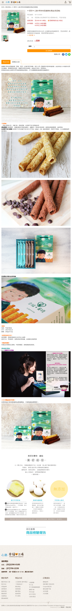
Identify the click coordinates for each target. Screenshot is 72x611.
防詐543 (3, 584)
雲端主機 (68, 607)
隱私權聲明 (4, 598)
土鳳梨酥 (31, 582)
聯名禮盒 (8, 7)
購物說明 (45, 582)
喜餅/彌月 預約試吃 (48, 584)
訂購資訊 (46, 578)
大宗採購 (45, 593)
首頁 (2, 7)
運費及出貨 (16, 62)
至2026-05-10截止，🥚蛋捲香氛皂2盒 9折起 (49, 20)
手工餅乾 (18, 596)
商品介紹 (6, 62)
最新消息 (4, 591)
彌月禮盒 (18, 591)
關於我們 (4, 578)
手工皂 (31, 585)
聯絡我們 (4, 593)
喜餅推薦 (18, 589)
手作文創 (31, 592)
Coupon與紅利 (47, 586)
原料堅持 (4, 589)
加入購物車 (49, 50)
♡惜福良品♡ (19, 584)
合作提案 (45, 591)
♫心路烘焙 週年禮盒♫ (21, 582)
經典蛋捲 (18, 593)
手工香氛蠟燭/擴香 (34, 587)
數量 (30, 46)
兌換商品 (4, 596)
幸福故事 (4, 586)
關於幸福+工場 (5, 582)
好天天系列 (32, 594)
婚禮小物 (31, 589)
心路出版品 (32, 596)
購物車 (62, 607)
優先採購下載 (47, 589)
